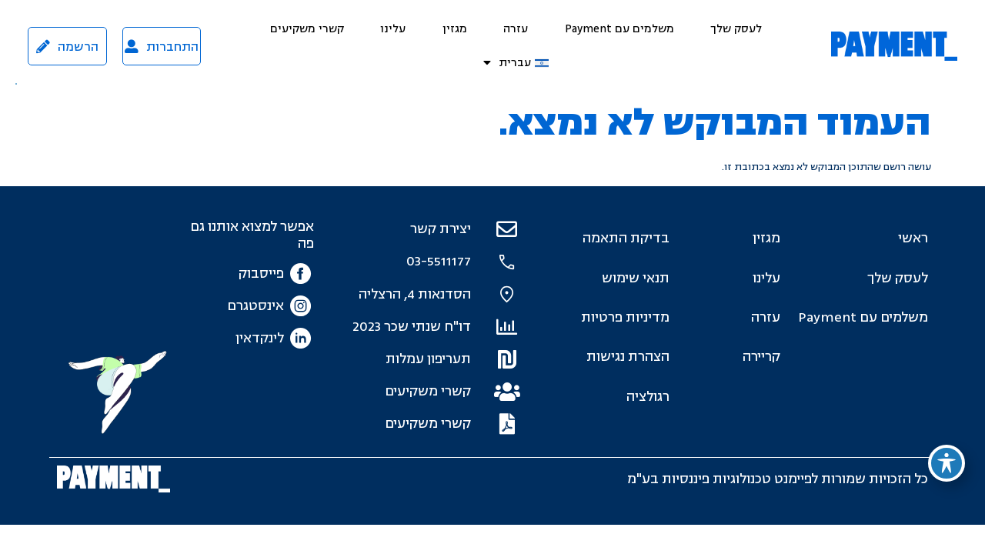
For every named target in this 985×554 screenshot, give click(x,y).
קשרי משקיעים (307, 29)
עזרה (515, 29)
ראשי (913, 238)
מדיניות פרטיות (625, 317)
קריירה (761, 356)
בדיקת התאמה (626, 238)
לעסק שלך (736, 29)
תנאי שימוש (635, 278)
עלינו (393, 29)
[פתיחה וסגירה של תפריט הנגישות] (946, 463)
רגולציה (647, 396)
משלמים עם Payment (619, 29)
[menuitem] (516, 62)
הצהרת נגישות (627, 356)
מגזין (454, 29)
